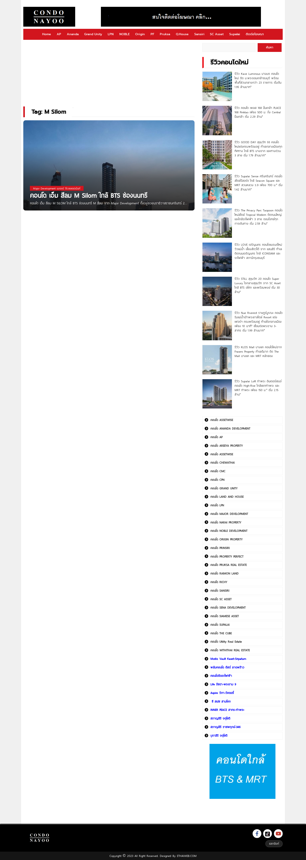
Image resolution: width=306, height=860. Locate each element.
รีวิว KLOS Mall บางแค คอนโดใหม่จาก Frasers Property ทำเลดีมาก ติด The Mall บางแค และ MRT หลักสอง (258, 351)
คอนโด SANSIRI (219, 590)
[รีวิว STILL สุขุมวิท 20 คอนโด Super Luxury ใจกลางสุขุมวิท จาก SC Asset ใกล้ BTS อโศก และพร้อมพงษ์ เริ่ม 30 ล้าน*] (217, 291)
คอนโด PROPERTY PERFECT (226, 556)
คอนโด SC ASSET (220, 599)
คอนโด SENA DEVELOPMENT (228, 607)
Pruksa (165, 34)
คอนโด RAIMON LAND (224, 573)
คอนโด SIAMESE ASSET (224, 616)
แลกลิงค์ (274, 843)
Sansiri (199, 34)
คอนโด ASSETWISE (221, 420)
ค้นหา (269, 47)
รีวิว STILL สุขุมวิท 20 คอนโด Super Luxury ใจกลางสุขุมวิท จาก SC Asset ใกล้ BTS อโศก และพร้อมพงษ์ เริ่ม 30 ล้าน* (257, 285)
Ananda (73, 34)
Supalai (234, 34)
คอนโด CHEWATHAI (222, 462)
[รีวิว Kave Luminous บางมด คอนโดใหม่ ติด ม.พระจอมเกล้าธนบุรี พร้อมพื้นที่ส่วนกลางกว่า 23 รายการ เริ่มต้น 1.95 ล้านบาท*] (217, 86)
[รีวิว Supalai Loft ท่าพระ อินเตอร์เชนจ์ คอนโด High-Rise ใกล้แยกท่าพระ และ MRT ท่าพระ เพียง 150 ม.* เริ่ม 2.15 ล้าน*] (217, 393)
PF (152, 34)
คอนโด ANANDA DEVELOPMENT (230, 428)
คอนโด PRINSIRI (220, 548)
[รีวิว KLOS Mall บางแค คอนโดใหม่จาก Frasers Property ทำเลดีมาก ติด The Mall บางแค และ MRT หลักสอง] (217, 359)
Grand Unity (93, 34)
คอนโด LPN (217, 505)
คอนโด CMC (217, 471)
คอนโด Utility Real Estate (226, 641)
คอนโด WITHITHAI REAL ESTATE (230, 650)
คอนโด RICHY (218, 582)
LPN (111, 34)
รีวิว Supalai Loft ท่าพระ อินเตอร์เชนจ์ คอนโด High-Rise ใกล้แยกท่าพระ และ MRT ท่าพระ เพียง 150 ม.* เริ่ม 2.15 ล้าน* (258, 388)
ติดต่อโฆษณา (255, 34)
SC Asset (217, 34)
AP (59, 34)
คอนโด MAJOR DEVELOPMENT (229, 514)
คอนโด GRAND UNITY (223, 488)
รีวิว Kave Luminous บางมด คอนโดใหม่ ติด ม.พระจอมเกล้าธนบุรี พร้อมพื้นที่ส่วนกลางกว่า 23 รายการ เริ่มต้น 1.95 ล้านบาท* (258, 80)
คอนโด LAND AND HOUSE (227, 496)
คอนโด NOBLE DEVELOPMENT (228, 531)
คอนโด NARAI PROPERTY (225, 522)
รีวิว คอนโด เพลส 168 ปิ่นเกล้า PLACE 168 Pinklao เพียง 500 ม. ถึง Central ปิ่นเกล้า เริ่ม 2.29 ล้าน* (258, 112)
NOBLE (124, 34)
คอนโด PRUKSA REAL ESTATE (228, 565)
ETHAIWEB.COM (187, 856)
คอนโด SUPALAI (220, 624)
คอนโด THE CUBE (221, 633)
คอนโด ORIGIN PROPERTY (226, 539)
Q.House (182, 34)
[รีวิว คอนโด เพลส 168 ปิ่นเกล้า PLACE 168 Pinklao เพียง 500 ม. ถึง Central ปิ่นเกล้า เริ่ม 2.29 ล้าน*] (217, 120)
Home (46, 34)
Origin (140, 34)
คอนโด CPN (217, 480)
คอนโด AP (216, 437)
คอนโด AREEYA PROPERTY (226, 445)
